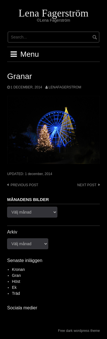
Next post (86, 185)
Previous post (24, 185)
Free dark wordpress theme (79, 331)
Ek (14, 287)
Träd (16, 293)
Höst (16, 281)
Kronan (18, 269)
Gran (16, 275)
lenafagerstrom (65, 87)
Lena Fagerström (53, 13)
